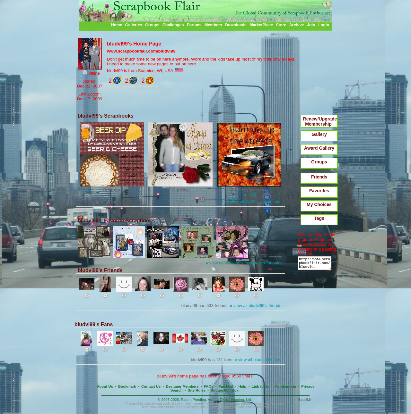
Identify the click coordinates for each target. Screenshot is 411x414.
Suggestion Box (225, 390)
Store (281, 25)
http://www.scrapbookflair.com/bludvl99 (316, 264)
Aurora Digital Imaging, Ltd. (230, 400)
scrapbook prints (233, 407)
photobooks (260, 407)
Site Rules (197, 390)
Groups (152, 25)
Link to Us (260, 386)
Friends (319, 176)
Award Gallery (319, 148)
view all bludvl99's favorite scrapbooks (244, 263)
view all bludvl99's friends (255, 305)
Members (213, 25)
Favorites (319, 190)
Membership (285, 386)
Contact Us (151, 386)
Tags (319, 218)
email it (249, 194)
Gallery (319, 134)
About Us (105, 386)
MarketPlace (261, 25)
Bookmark (127, 386)
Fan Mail (226, 386)
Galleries (133, 25)
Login (323, 25)
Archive (296, 25)
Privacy (307, 386)
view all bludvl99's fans (258, 359)
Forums (194, 25)
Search (177, 390)
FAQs (209, 386)
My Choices (319, 204)
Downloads (236, 25)
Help (243, 386)
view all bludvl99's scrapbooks (251, 201)
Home (116, 25)
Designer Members (182, 386)
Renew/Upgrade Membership (320, 121)
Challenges (173, 25)
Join (311, 25)
